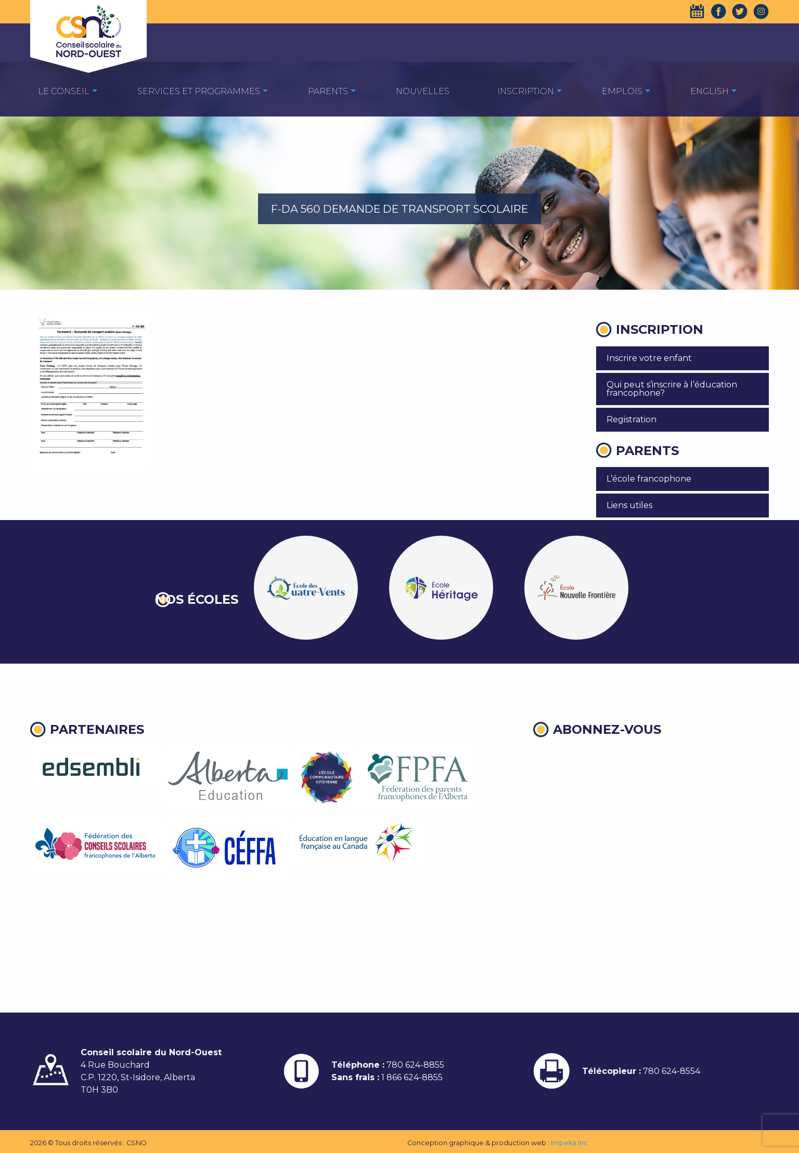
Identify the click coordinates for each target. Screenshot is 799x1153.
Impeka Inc (569, 1143)
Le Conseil (63, 91)
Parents (328, 91)
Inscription (525, 91)
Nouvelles (422, 91)
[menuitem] (63, 91)
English (709, 91)
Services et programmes (198, 91)
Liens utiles (629, 505)
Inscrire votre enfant (649, 358)
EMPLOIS (622, 91)
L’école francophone (649, 479)
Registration (631, 419)
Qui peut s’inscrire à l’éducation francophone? (672, 389)
